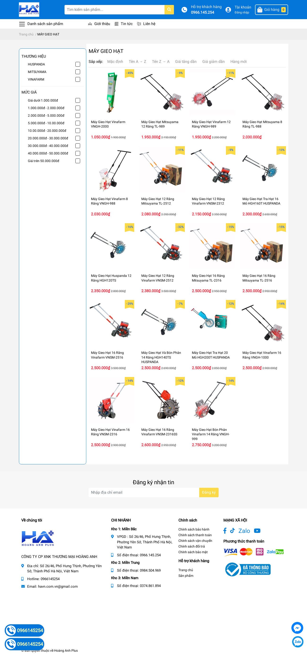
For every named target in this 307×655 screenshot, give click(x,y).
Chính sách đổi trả (191, 546)
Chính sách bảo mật (193, 552)
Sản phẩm (185, 576)
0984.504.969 (150, 570)
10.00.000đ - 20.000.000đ (47, 131)
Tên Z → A (160, 61)
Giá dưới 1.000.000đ (43, 100)
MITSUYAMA (37, 72)
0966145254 (50, 579)
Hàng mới (238, 61)
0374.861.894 (150, 586)
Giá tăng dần (186, 61)
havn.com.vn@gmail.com (58, 586)
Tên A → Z (137, 61)
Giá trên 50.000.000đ (43, 161)
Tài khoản (243, 7)
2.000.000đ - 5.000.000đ (46, 115)
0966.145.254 (202, 12)
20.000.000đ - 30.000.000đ (48, 138)
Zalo (244, 530)
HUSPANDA (36, 64)
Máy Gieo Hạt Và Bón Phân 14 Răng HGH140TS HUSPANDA (161, 357)
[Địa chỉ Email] (154, 492)
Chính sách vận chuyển (195, 541)
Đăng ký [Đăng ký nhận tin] (209, 492)
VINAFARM (36, 79)
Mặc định (115, 61)
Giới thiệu (102, 23)
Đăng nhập (242, 12)
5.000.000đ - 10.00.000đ (46, 123)
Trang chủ (185, 570)
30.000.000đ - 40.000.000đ (48, 146)
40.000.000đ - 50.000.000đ (48, 153)
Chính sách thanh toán (195, 535)
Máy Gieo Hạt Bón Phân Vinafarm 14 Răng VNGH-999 (210, 434)
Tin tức (127, 23)
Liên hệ (149, 23)
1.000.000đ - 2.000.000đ (46, 108)
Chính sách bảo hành (193, 529)
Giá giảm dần (213, 61)
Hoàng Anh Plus (66, 650)
